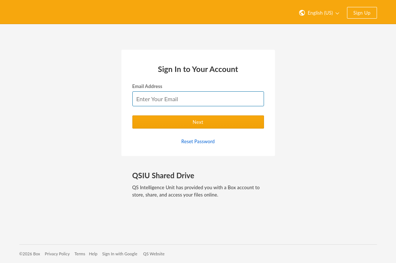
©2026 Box (29, 253)
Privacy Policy (57, 253)
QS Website (154, 253)
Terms (80, 253)
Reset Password (198, 141)
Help (93, 253)
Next (198, 122)
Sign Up (361, 13)
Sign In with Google (119, 253)
